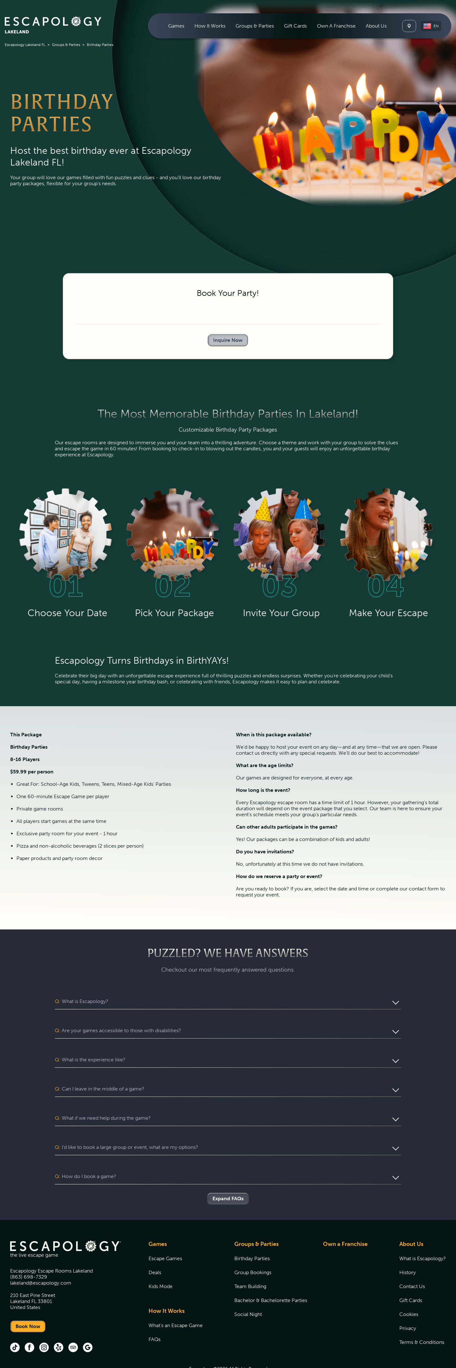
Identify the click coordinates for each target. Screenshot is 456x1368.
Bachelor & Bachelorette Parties (270, 1276)
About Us (411, 1219)
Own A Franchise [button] (336, 26)
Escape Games (165, 1234)
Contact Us (412, 1262)
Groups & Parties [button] (255, 26)
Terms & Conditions (421, 1318)
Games (158, 1219)
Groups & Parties (66, 44)
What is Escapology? (422, 1234)
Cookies (408, 1290)
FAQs (155, 1315)
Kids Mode (161, 1262)
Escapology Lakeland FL (25, 44)
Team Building (250, 1262)
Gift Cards (295, 26)
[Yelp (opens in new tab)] (58, 1324)
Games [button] (176, 26)
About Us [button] (376, 26)
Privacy (407, 1304)
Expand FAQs (228, 1174)
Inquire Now (228, 340)
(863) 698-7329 (28, 1253)
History (407, 1248)
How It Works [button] (209, 26)
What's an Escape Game (176, 1301)
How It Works (167, 1286)
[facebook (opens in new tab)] (29, 1324)
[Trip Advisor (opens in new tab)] (73, 1324)
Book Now (28, 1302)
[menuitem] (176, 26)
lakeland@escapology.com (40, 1259)
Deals (155, 1248)
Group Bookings (252, 1248)
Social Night (248, 1290)
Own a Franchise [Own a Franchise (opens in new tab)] (345, 1219)
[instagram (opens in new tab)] (44, 1324)
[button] (431, 26)
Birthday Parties (252, 1234)
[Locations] (409, 26)
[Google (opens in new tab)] (87, 1324)
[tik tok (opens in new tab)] (15, 1324)
